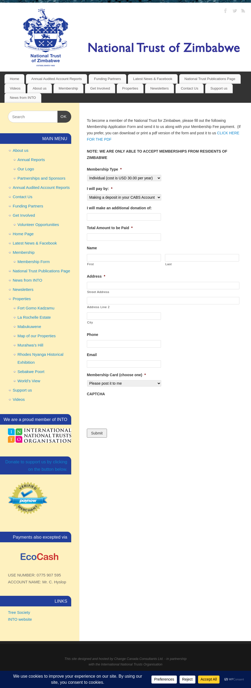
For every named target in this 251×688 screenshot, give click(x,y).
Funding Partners (107, 79)
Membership (68, 88)
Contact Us (189, 88)
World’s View (28, 381)
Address (96, 276)
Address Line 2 (98, 307)
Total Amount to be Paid (110, 228)
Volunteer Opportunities (38, 224)
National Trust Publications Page (209, 79)
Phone (92, 334)
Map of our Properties (36, 336)
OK (62, 116)
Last (168, 264)
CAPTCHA (96, 394)
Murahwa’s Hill (30, 345)
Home (14, 79)
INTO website (20, 619)
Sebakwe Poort (30, 371)
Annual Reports (31, 159)
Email (92, 355)
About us (40, 88)
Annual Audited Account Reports (56, 79)
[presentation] (127, 410)
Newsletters (159, 88)
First (90, 264)
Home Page (23, 234)
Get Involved (100, 88)
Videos (15, 88)
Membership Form (33, 261)
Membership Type (104, 169)
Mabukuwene (29, 326)
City (90, 322)
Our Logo (25, 169)
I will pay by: (100, 189)
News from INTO (23, 98)
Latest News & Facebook (152, 79)
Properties (130, 88)
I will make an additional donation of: (119, 208)
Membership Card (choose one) (116, 375)
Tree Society (19, 612)
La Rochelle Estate (34, 317)
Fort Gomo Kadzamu (35, 308)
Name (92, 248)
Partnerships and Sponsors (41, 178)
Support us (218, 88)
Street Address (98, 292)
